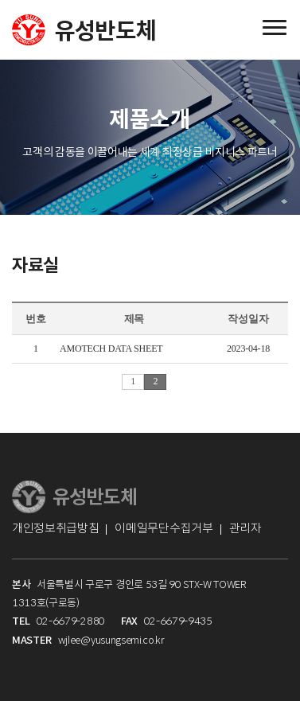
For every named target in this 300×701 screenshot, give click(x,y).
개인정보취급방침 (55, 527)
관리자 (245, 527)
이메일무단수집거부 (163, 527)
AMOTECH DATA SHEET (111, 348)
